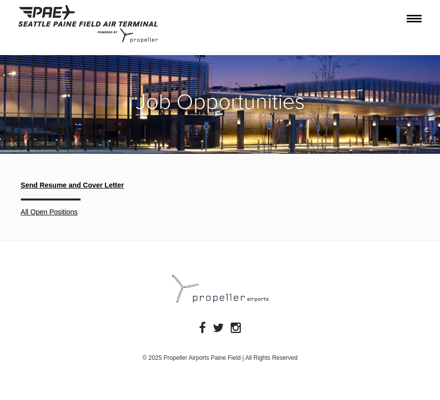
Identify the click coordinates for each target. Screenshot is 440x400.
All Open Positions (49, 212)
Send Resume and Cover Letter (72, 185)
